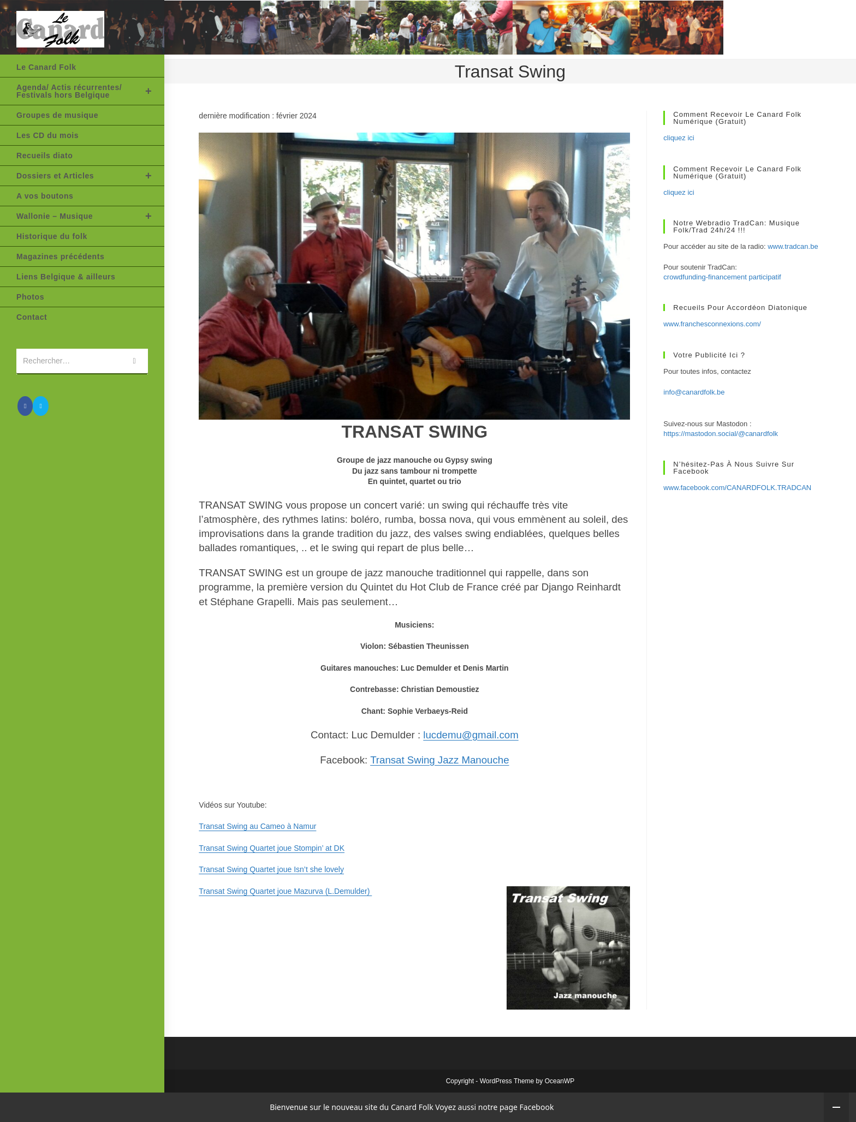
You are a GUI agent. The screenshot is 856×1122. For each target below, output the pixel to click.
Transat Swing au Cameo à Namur (257, 826)
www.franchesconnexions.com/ (711, 324)
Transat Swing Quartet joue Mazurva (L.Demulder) (285, 891)
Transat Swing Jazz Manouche (439, 760)
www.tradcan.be (793, 246)
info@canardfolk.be (693, 392)
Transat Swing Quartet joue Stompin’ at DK (271, 848)
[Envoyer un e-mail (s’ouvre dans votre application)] (40, 406)
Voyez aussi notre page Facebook (494, 1107)
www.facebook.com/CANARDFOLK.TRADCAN (737, 488)
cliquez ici (678, 138)
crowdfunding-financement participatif (722, 277)
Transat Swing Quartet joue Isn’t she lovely (271, 869)
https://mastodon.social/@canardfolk (720, 433)
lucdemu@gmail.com (470, 735)
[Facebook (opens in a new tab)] (25, 406)
